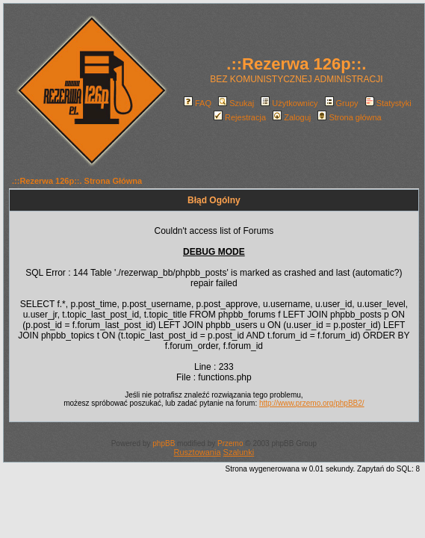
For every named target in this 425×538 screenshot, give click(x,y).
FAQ (197, 103)
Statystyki (388, 103)
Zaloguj (292, 117)
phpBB (163, 443)
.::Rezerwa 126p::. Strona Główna (77, 180)
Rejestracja (240, 117)
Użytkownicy (289, 103)
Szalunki (239, 452)
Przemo (230, 443)
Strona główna (349, 117)
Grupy (342, 103)
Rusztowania (197, 452)
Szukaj (236, 103)
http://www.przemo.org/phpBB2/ (311, 403)
